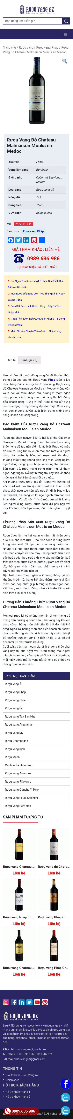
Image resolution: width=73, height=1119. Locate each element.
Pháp (51, 379)
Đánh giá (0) (29, 360)
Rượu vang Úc (14, 708)
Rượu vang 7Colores (18, 781)
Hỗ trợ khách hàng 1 (18, 1091)
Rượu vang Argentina (18, 724)
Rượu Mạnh (12, 757)
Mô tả (12, 360)
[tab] (12, 360)
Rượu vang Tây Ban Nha (20, 716)
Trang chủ (9, 47)
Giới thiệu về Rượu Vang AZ (22, 1075)
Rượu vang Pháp (47, 47)
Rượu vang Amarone (18, 773)
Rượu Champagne (16, 741)
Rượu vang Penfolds (18, 806)
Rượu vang (26, 47)
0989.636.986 (20, 1111)
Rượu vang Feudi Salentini (21, 798)
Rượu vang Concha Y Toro (22, 789)
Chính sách (12, 1080)
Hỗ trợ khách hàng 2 (18, 1096)
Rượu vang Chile (15, 700)
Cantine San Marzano (19, 765)
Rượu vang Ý (13, 684)
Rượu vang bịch (15, 749)
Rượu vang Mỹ (14, 733)
